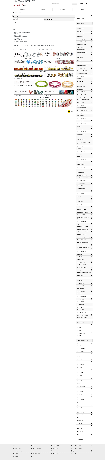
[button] (83, 9)
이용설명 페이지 (29, 45)
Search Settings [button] (48, 19)
